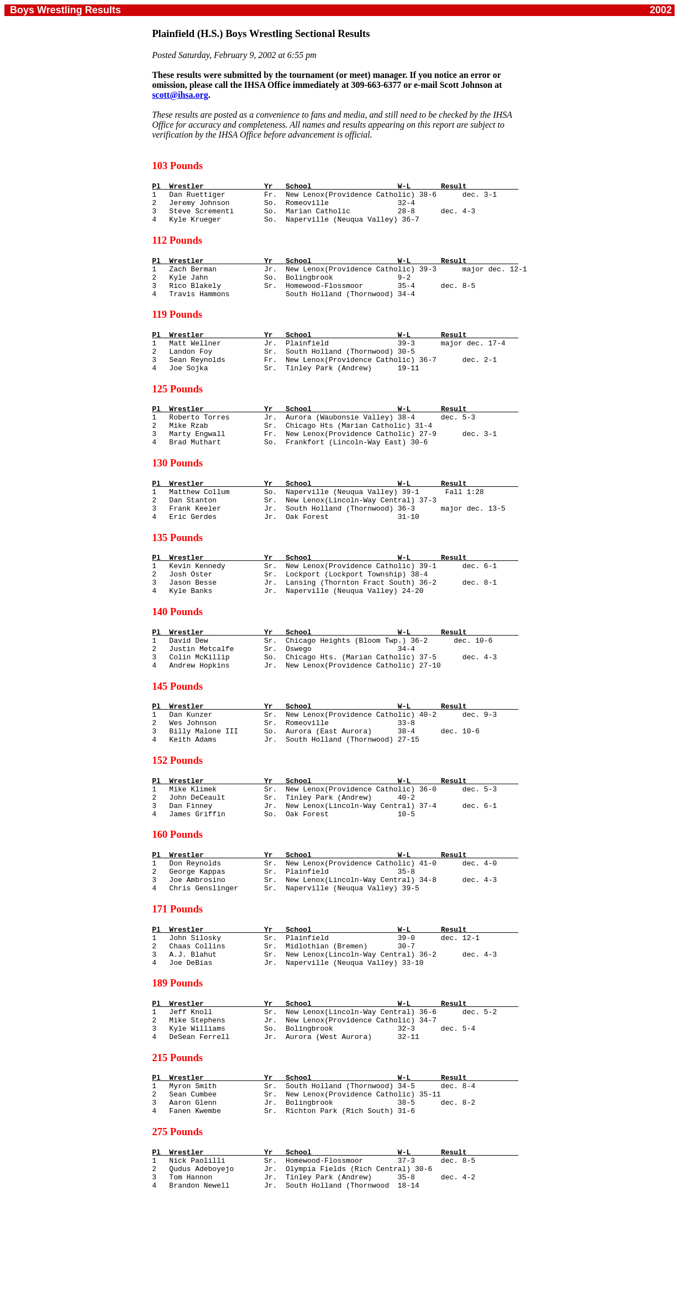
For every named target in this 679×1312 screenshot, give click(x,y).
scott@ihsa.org (180, 94)
